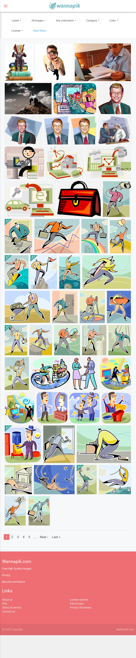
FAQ (4, 603)
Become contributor (13, 581)
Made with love (125, 629)
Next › (44, 537)
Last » (56, 537)
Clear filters (39, 30)
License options (79, 599)
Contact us (8, 611)
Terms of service (11, 607)
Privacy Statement (80, 607)
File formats (77, 603)
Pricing (6, 575)
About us (7, 599)
